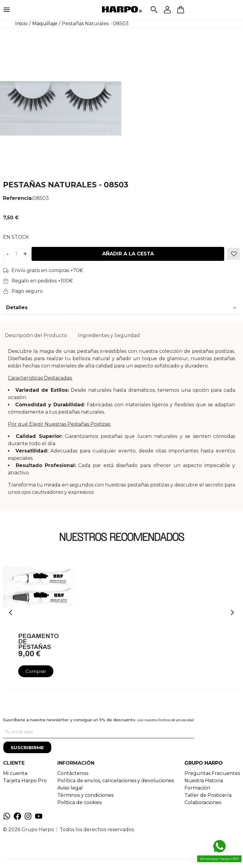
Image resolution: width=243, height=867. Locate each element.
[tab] (36, 335)
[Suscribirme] (27, 747)
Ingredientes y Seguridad (109, 335)
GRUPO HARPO (203, 763)
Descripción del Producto (36, 335)
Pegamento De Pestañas (38, 641)
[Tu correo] (98, 732)
